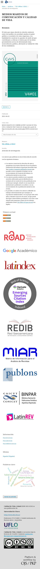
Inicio (3, 6)
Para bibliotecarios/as (9, 444)
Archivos (10, 6)
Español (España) (9, 456)
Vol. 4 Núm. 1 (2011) (21, 6)
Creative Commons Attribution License (20, 169)
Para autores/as (7, 441)
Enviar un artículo (10, 497)
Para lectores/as (7, 438)
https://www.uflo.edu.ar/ (12, 515)
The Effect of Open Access (25, 202)
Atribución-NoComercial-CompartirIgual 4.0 (18, 535)
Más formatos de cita (9, 134)
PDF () (7, 107)
